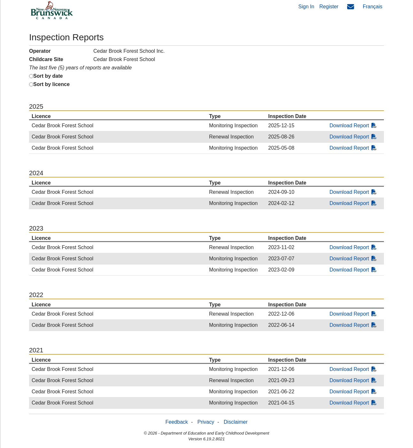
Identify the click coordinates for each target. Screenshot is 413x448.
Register (329, 6)
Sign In (306, 6)
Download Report (353, 125)
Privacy (206, 422)
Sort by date (48, 76)
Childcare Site (46, 59)
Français (372, 6)
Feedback (177, 422)
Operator (40, 51)
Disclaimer (236, 422)
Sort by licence (51, 84)
